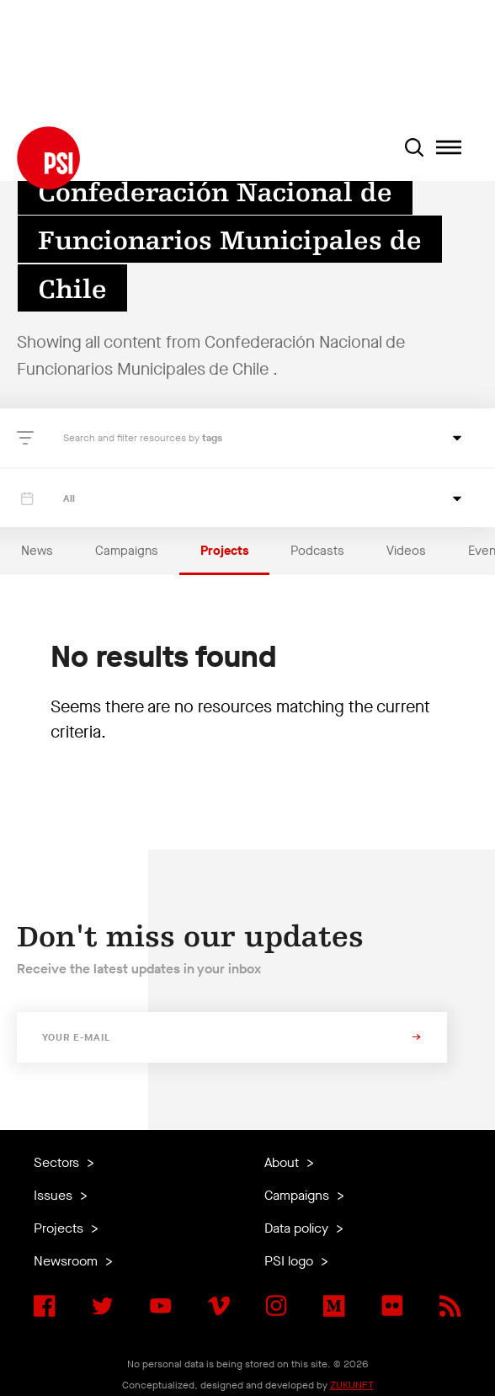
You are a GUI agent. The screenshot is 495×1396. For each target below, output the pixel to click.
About (283, 1162)
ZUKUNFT (352, 1385)
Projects (224, 550)
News (37, 550)
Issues (55, 1195)
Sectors (58, 1162)
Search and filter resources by (132, 438)
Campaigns (126, 550)
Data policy (298, 1228)
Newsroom (67, 1261)
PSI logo (290, 1261)
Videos (406, 550)
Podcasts (317, 550)
